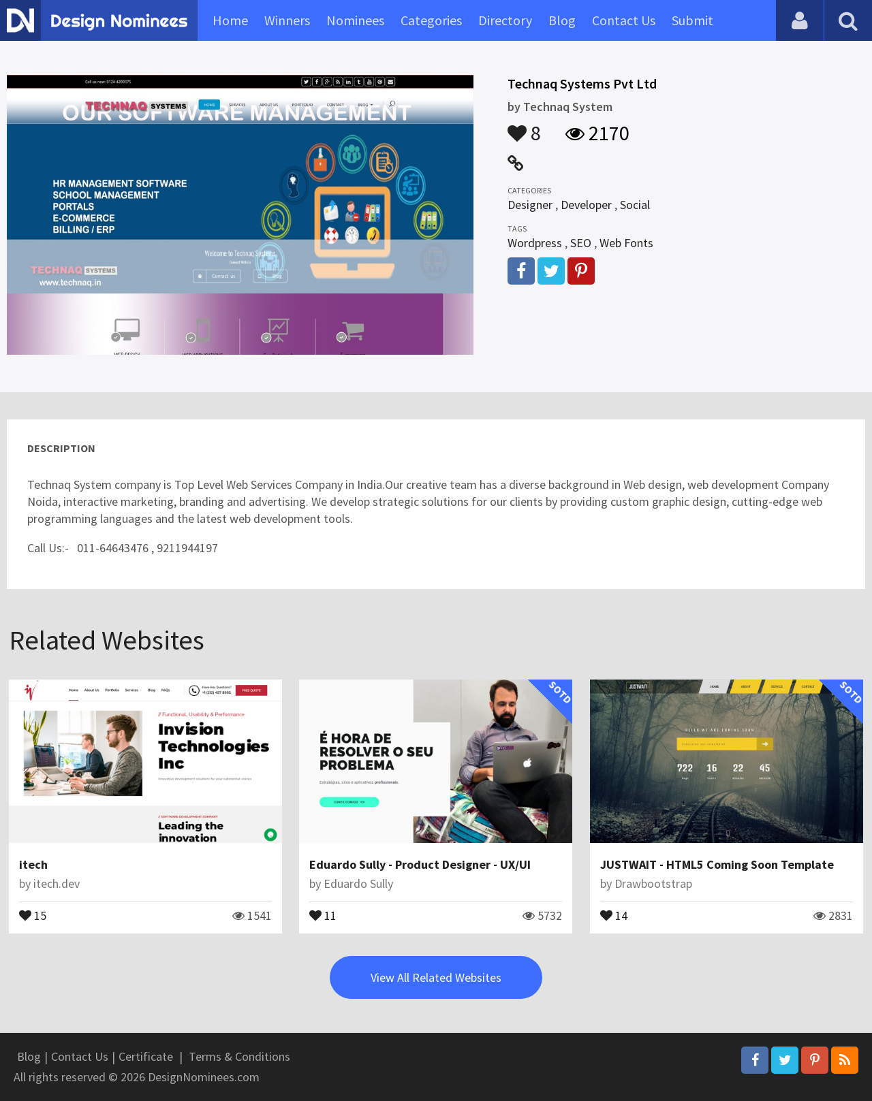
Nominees (355, 20)
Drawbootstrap (653, 883)
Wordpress (535, 243)
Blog (562, 20)
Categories (431, 20)
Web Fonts (626, 243)
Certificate (146, 1056)
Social (635, 204)
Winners (287, 20)
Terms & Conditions (239, 1056)
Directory (505, 20)
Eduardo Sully (358, 883)
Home (230, 20)
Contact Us (623, 20)
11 (323, 914)
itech (33, 864)
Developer (586, 204)
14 (613, 914)
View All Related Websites (436, 977)
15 (32, 914)
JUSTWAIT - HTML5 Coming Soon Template (717, 864)
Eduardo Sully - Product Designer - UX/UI (420, 864)
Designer (530, 204)
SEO (580, 243)
